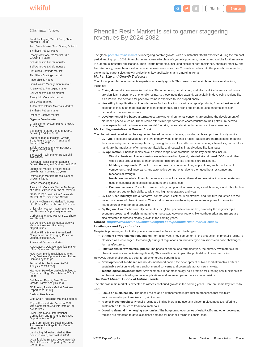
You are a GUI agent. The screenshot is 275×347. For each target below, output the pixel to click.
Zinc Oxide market (41, 101)
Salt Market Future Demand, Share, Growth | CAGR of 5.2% (51, 132)
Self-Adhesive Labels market (47, 92)
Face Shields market (42, 79)
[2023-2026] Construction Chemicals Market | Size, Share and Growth (52, 196)
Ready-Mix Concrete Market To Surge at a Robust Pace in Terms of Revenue (52, 189)
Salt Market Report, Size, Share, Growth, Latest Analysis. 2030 (49, 281)
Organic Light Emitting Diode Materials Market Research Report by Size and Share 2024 (53, 342)
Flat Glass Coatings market (46, 75)
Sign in (214, 8)
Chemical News (44, 30)
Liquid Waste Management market (50, 84)
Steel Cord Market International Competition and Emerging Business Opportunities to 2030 (52, 315)
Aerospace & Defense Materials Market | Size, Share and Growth (53, 248)
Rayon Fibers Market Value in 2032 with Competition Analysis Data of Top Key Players (52, 306)
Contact (240, 338)
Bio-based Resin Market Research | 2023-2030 (51, 156)
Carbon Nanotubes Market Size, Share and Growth (53, 217)
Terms (199, 338)
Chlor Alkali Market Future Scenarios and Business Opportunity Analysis (52, 210)
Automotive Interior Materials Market (51, 106)
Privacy (222, 338)
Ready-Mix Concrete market (46, 97)
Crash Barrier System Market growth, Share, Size (52, 125)
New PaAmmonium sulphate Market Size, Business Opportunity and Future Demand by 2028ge (53, 256)
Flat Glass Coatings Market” (46, 70)
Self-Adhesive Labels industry (47, 62)
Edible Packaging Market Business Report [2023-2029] (51, 149)
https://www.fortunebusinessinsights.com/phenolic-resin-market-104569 (162, 222)
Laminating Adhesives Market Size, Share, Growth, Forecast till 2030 (51, 334)
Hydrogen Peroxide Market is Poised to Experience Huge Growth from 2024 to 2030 (53, 273)
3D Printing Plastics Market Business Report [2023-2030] (52, 289)
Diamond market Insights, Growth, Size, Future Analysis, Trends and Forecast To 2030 (50, 140)
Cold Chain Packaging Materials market (53, 298)
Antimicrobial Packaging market (48, 88)
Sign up (236, 8)
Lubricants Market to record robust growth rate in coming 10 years (50, 170)
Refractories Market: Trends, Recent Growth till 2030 (52, 177)
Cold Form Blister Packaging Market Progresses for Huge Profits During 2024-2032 (51, 325)
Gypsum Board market (43, 119)
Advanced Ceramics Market (46, 242)
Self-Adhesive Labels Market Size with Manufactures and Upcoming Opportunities (53, 225)
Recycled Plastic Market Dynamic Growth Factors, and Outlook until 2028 (53, 163)
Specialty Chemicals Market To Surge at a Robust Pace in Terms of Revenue (52, 203)
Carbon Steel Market (42, 294)
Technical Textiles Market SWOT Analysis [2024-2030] (49, 265)
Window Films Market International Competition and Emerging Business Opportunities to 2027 (52, 235)
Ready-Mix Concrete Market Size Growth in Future (50, 56)
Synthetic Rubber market (44, 110)
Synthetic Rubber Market (44, 50)
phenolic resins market (122, 55)
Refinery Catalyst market (44, 114)
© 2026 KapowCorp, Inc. (107, 338)
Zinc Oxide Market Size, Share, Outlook (53, 46)
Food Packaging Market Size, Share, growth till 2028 (52, 40)
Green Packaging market (44, 182)
